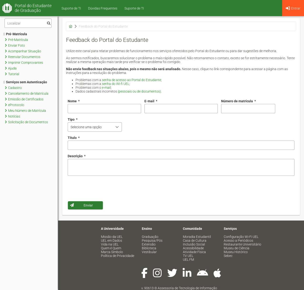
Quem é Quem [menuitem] (111, 248)
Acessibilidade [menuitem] (193, 248)
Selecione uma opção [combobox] (86, 127)
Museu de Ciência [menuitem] (236, 248)
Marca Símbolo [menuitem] (112, 252)
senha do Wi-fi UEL (115, 84)
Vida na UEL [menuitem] (110, 244)
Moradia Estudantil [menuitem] (197, 237)
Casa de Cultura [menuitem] (194, 240)
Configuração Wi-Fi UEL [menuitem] (241, 237)
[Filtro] (28, 23)
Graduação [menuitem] (150, 237)
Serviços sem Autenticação (25, 82)
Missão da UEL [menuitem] (112, 237)
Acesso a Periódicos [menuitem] (238, 240)
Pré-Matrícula (15, 34)
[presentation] (104, 188)
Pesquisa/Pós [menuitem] (152, 240)
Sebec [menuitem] (228, 256)
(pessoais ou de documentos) (139, 91)
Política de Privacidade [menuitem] (117, 256)
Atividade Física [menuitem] (194, 252)
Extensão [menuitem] (149, 244)
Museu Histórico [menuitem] (236, 252)
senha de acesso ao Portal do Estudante (131, 80)
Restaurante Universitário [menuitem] (242, 244)
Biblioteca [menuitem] (149, 248)
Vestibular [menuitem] (149, 252)
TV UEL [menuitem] (188, 256)
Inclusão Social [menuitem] (194, 244)
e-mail (106, 87)
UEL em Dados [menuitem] (111, 240)
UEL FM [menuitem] (188, 259)
